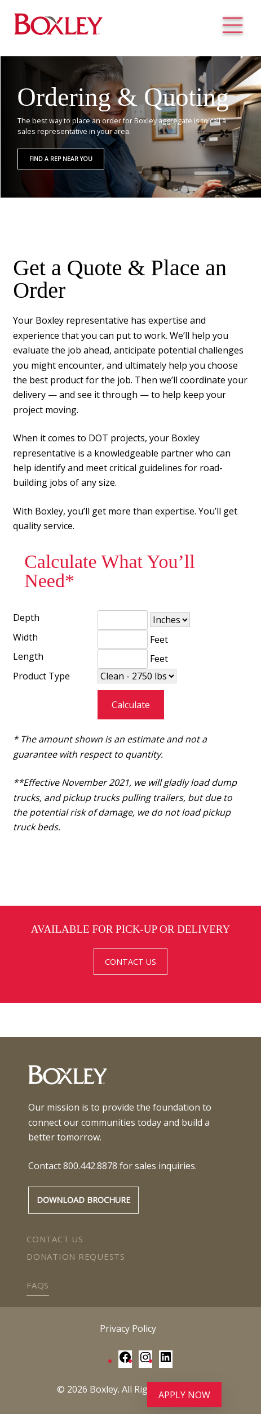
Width (25, 637)
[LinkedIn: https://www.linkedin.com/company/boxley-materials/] (165, 1360)
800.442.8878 (90, 1166)
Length (28, 656)
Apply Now (184, 1395)
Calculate (131, 705)
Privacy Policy (128, 1328)
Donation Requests (75, 1256)
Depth (26, 617)
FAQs (37, 1285)
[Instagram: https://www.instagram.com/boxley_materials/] (145, 1360)
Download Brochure (83, 1199)
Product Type (41, 676)
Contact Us (54, 1239)
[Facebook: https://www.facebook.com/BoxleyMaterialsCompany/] (125, 1360)
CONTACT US (130, 961)
